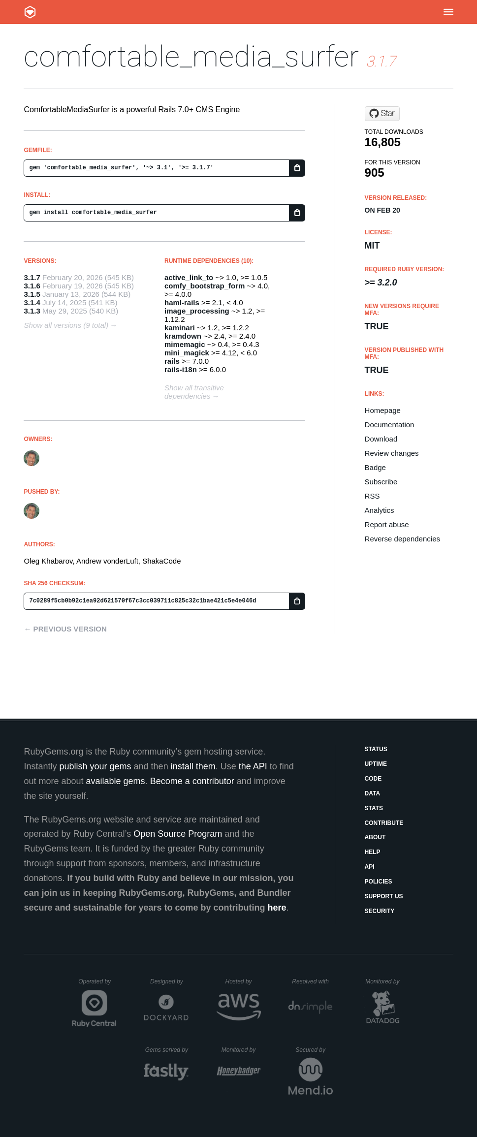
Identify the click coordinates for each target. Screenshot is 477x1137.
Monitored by (385, 981)
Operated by (97, 985)
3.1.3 (32, 311)
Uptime (376, 763)
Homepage (383, 410)
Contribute (384, 823)
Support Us (384, 896)
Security (380, 911)
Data (373, 793)
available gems (115, 781)
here (277, 908)
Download (381, 439)
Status (376, 749)
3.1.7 (32, 277)
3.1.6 (32, 286)
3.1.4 (32, 302)
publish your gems (95, 766)
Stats (374, 808)
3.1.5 (32, 294)
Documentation (389, 424)
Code (373, 778)
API (370, 866)
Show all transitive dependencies (194, 391)
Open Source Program (177, 834)
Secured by (313, 1049)
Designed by (169, 981)
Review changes (392, 453)
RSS (372, 496)
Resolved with (312, 981)
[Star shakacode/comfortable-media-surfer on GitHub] (382, 113)
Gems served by (167, 1049)
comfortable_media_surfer (191, 56)
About (375, 837)
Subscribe (381, 481)
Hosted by (242, 981)
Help (373, 852)
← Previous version (65, 629)
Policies (378, 881)
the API (253, 766)
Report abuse (387, 524)
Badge (375, 467)
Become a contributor (192, 781)
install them (193, 766)
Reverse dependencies (402, 539)
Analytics (379, 510)
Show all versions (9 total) (66, 325)
